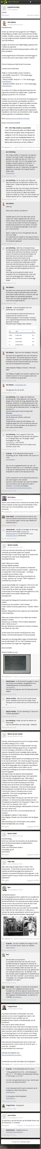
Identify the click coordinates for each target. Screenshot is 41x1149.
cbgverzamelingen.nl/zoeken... (12, 1055)
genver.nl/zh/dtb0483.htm (14, 415)
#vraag (15, 652)
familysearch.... (10, 173)
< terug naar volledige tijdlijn (20, 1142)
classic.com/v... (10, 947)
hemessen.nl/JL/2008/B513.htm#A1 (18, 118)
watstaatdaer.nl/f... (20, 385)
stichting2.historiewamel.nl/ (14, 1132)
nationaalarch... (10, 459)
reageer (5, 15)
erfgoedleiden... (7, 77)
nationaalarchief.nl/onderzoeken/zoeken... (19, 488)
